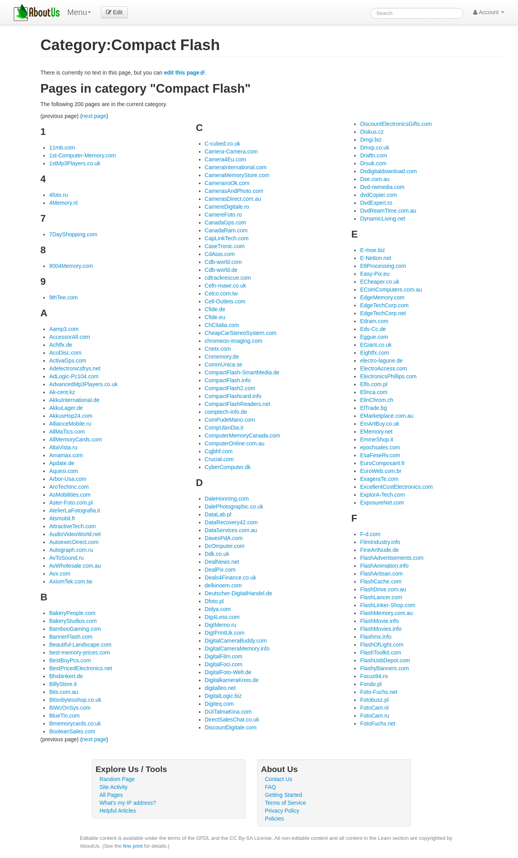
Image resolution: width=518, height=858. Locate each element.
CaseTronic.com (225, 246)
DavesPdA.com (224, 538)
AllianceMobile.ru (70, 424)
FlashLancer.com (381, 597)
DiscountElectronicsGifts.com (396, 124)
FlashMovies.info (380, 629)
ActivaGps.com (67, 360)
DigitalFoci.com (224, 664)
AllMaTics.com (67, 431)
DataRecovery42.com (231, 522)
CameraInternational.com (236, 167)
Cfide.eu (215, 317)
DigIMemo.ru (220, 625)
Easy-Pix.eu (375, 274)
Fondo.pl (370, 684)
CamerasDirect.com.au (233, 199)
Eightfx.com (374, 353)
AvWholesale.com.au (75, 566)
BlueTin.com (64, 715)
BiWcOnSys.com (70, 708)
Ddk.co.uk (217, 554)
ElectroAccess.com (383, 368)
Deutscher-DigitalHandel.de (238, 593)
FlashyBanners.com (384, 668)
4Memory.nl (63, 203)
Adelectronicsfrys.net (74, 368)
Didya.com (218, 609)
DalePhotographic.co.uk (234, 506)
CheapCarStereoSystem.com (241, 333)
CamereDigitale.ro (227, 207)
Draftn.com (373, 155)
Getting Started (283, 795)
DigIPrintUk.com (225, 633)
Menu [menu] (79, 12)
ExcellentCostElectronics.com (396, 487)
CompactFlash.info (228, 380)
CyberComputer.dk (228, 467)
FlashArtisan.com (381, 573)
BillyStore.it (63, 684)
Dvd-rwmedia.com (382, 187)
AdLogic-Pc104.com (73, 376)
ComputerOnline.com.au (235, 443)
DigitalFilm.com (224, 656)
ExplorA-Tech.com (382, 495)
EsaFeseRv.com (380, 455)
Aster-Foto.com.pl (71, 502)
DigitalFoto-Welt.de (228, 672)
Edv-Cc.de (373, 329)
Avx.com (59, 573)
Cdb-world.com (223, 262)
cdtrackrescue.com (228, 278)
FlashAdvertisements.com (391, 558)
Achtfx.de (60, 345)
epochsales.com (380, 447)
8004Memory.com (71, 266)
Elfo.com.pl (373, 384)
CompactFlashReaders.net (238, 404)
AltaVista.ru (63, 447)
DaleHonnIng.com (227, 498)
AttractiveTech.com (72, 526)
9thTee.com (63, 297)
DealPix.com (220, 569)
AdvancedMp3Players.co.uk (83, 384)
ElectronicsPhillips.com (388, 376)
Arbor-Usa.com (67, 479)
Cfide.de (215, 309)
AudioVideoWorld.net (75, 534)
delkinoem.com (223, 585)
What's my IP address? (128, 803)
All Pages (111, 795)
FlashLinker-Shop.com (387, 605)
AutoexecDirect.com (73, 542)
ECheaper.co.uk (379, 282)
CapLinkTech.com (227, 238)
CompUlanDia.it (224, 427)
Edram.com (374, 321)
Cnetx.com (218, 349)
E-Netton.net (375, 258)
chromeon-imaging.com (233, 341)
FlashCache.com (380, 581)
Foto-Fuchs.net (378, 692)
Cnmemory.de (222, 356)
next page (94, 116)
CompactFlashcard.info (233, 396)
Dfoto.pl (214, 601)
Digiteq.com (219, 704)
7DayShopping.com (73, 234)
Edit (114, 12)
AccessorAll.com (69, 337)
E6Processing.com (383, 266)
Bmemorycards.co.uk (75, 723)
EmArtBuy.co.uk (379, 424)
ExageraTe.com (379, 479)
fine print (133, 846)
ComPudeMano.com (230, 420)
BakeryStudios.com (73, 621)
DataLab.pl (218, 514)
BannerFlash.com (71, 637)
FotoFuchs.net (377, 723)
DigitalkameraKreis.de (232, 680)
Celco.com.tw (221, 293)
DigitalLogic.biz (223, 696)
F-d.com (370, 534)
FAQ (270, 787)
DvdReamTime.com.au (388, 210)
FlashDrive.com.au (383, 589)
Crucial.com (219, 459)
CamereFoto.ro (223, 214)
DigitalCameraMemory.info (237, 648)
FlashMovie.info (379, 621)
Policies (274, 818)
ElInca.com (373, 392)
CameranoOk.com (227, 183)
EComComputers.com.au (391, 289)
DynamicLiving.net (382, 218)
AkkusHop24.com (71, 416)
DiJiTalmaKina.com (228, 711)
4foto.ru (58, 195)
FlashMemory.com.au (386, 613)
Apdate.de (61, 463)
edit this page (181, 72)
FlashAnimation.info (384, 566)
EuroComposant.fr (382, 463)
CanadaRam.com (226, 230)
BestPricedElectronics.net (80, 668)
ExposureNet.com (382, 502)
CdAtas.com (220, 254)
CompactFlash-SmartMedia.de (242, 372)
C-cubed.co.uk (222, 143)
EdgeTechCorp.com (384, 305)
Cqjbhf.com (219, 451)
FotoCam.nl (374, 708)
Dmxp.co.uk (374, 147)
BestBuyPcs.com (70, 660)
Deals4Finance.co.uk (230, 577)
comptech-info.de (226, 412)
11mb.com (62, 147)
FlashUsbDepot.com (385, 660)
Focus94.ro (374, 676)
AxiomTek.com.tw (70, 581)
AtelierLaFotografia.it (74, 510)
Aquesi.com (63, 471)
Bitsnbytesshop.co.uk (75, 700)
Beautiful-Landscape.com (80, 644)
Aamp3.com (64, 329)
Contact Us (278, 779)
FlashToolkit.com (380, 652)
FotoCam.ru (374, 715)
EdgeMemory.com (382, 297)
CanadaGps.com (225, 222)
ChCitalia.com (222, 325)
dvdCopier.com (378, 195)
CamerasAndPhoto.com (234, 191)
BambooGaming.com (75, 629)
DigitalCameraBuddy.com (236, 640)
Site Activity (114, 787)
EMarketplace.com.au (386, 416)
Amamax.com (66, 455)
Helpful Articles (118, 811)
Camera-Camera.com (231, 151)
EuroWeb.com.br (380, 471)
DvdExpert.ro (376, 203)
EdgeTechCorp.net (383, 313)
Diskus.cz (372, 132)
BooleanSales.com (72, 731)
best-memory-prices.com (79, 652)
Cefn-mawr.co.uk (225, 285)
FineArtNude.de (379, 550)
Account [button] (488, 12)
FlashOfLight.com (381, 644)
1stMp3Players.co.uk (74, 163)
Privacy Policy (282, 811)
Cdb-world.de (221, 270)
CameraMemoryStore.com (237, 175)
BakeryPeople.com (72, 613)
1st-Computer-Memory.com (82, 155)
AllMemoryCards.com (75, 439)
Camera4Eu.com (225, 159)
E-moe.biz (372, 250)
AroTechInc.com (69, 487)
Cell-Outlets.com (225, 301)
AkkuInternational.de (74, 400)
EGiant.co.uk (376, 345)
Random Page (117, 779)
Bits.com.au (63, 692)
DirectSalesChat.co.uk (232, 719)
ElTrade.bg (373, 408)
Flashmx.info (375, 637)
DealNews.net (222, 562)
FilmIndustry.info (380, 542)
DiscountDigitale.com (231, 727)
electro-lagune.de (381, 360)
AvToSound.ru (66, 558)
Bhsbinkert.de (66, 676)
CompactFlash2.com (230, 388)
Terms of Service (285, 803)
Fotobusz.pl (374, 700)
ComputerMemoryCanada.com (242, 435)
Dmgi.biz (370, 139)
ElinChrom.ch (376, 400)
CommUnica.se (224, 364)
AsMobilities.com (70, 495)
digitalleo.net (220, 688)
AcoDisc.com (65, 353)
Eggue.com (374, 337)
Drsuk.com (373, 163)
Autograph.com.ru (71, 550)
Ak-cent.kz (62, 392)
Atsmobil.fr (62, 518)
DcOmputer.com (225, 546)
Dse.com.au (375, 179)
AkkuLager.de (66, 408)
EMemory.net (376, 431)
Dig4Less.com (222, 617)
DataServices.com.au (231, 530)
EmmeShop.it (376, 439)
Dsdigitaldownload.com (388, 171)
